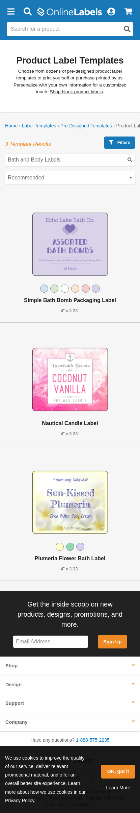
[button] (11, 12)
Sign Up (112, 641)
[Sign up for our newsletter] (50, 642)
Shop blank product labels (76, 91)
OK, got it (118, 771)
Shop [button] (11, 665)
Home (11, 125)
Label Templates (39, 125)
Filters (119, 142)
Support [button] (14, 703)
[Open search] (127, 29)
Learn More (118, 787)
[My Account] (111, 12)
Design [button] (13, 684)
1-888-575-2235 (93, 740)
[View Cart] (128, 12)
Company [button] (16, 722)
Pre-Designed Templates (86, 125)
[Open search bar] (27, 12)
